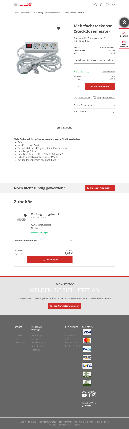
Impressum (70, 335)
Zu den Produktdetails (84, 105)
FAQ (16, 339)
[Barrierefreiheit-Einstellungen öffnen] (124, 22)
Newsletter (20, 342)
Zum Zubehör (80, 111)
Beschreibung (64, 127)
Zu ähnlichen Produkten (98, 188)
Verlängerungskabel (45, 214)
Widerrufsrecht (38, 342)
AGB (67, 339)
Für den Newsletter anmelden (64, 306)
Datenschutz (71, 342)
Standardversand (108, 71)
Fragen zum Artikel (106, 97)
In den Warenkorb (100, 86)
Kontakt (18, 335)
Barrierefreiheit (72, 346)
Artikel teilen (84, 97)
